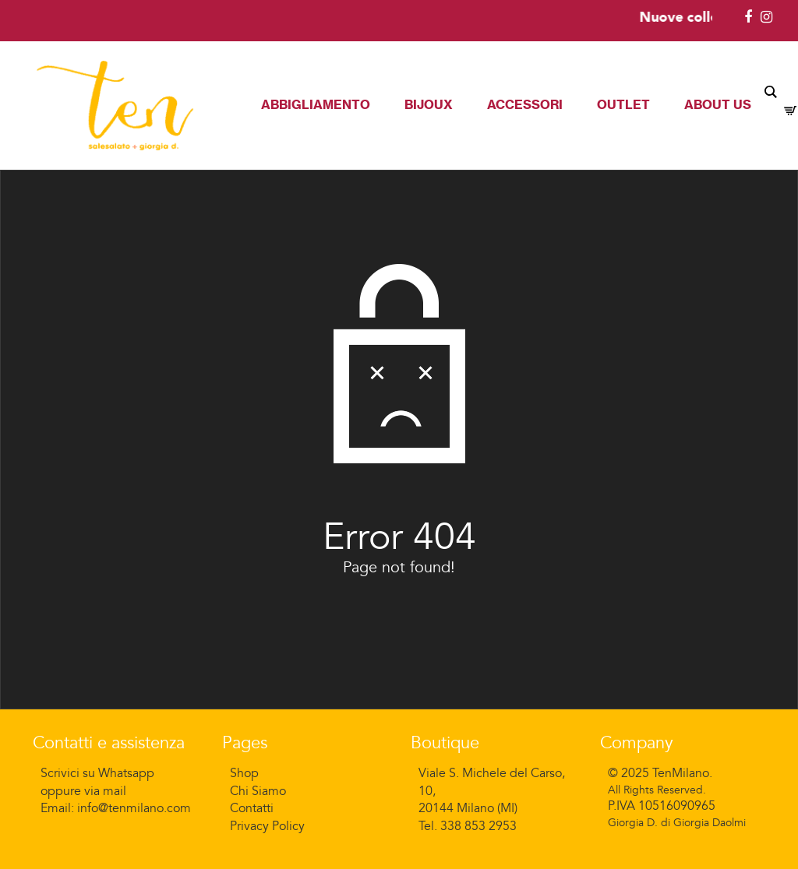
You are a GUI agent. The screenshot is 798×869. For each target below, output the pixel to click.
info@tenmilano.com (134, 808)
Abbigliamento (315, 104)
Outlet (623, 104)
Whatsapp (126, 773)
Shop (244, 773)
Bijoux (428, 104)
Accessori (525, 104)
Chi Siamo (258, 791)
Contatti (252, 808)
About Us (717, 104)
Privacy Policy (267, 826)
